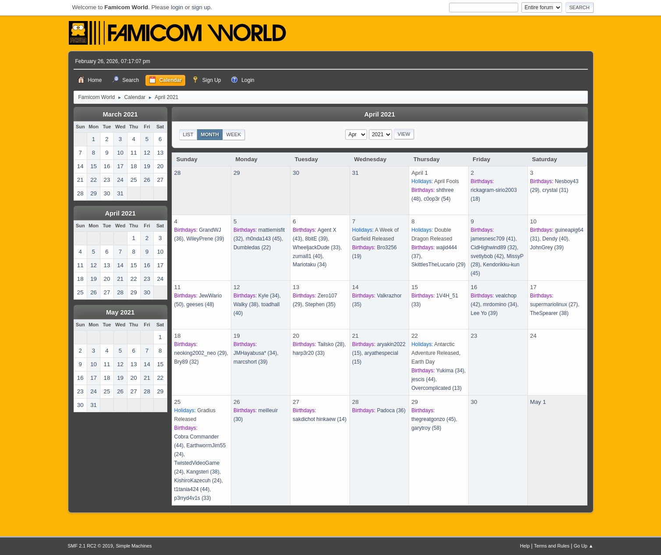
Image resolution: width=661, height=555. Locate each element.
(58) (426, 428)
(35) (320, 304)
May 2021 (120, 312)
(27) (554, 304)
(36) (391, 410)
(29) (438, 265)
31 (355, 173)
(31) (555, 190)
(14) (319, 419)
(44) (423, 379)
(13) (436, 388)
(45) (264, 239)
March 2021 (120, 114)
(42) (487, 256)
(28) (331, 344)
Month (210, 134)
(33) (316, 247)
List (188, 134)
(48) (200, 304)
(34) (309, 265)
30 (296, 173)
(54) (437, 199)
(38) (245, 304)
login (177, 7)
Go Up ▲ (584, 545)
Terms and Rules (551, 545)
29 (236, 173)
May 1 (538, 402)
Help (525, 545)
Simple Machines (134, 545)
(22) (252, 247)
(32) (494, 247)
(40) (307, 256)
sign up (200, 7)
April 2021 (120, 213)
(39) (205, 239)
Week (233, 134)
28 (177, 173)
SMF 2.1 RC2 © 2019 (90, 545)
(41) (493, 239)
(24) (198, 480)
